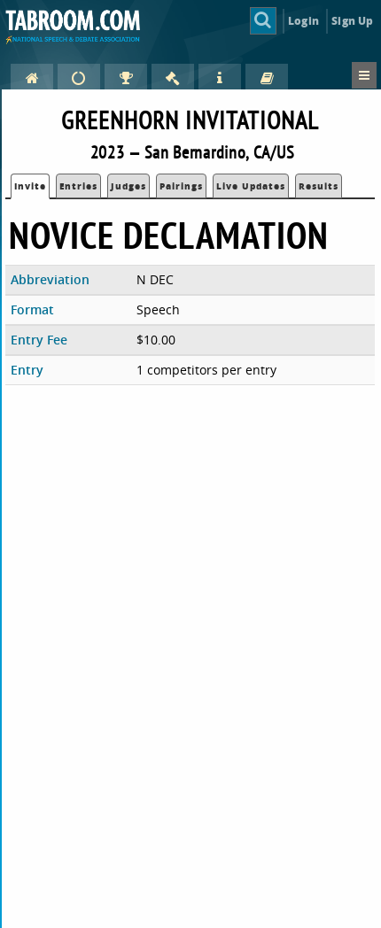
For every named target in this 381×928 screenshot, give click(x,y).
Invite (30, 186)
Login (303, 20)
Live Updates (250, 186)
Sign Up (352, 20)
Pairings (181, 186)
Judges (128, 186)
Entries (78, 186)
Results (318, 186)
